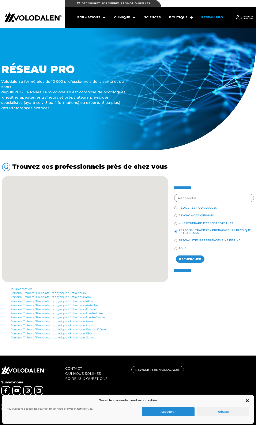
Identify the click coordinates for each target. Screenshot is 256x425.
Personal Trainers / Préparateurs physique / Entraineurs (215, 232)
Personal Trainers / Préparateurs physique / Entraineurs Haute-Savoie (58, 317)
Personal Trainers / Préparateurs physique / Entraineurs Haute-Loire (57, 313)
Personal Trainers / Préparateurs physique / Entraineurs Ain (51, 297)
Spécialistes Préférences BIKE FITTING (209, 240)
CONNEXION (247, 16)
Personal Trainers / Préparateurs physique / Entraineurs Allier (52, 301)
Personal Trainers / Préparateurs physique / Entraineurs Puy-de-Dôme (58, 329)
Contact (73, 369)
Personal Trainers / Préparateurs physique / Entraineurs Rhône (53, 333)
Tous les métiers (21, 289)
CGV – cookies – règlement (43, 405)
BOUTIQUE (181, 17)
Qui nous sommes (83, 374)
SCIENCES (152, 17)
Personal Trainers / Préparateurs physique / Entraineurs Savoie (53, 337)
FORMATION (247, 18)
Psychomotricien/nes (196, 215)
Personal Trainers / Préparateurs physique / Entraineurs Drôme (53, 309)
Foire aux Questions (86, 379)
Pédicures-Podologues (197, 207)
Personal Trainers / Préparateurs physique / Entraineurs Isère (52, 321)
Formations (91, 17)
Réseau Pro (212, 17)
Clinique (125, 17)
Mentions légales (11, 405)
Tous (182, 248)
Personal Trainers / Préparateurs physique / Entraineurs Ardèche (54, 305)
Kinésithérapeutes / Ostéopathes (205, 223)
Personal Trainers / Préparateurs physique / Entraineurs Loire (52, 325)
